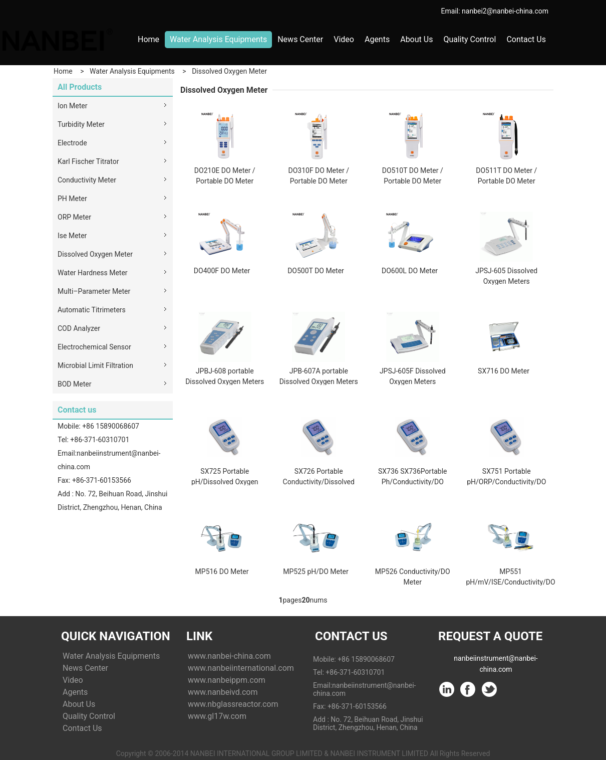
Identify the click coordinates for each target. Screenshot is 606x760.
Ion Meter (72, 106)
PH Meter (72, 199)
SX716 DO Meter (503, 371)
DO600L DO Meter (410, 271)
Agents (377, 39)
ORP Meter (74, 217)
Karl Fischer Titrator (88, 161)
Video (344, 39)
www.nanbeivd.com (222, 692)
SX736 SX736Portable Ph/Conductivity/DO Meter (412, 481)
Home (148, 39)
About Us (416, 39)
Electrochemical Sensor (94, 347)
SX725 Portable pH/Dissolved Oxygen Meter (224, 481)
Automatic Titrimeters (92, 310)
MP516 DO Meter (222, 571)
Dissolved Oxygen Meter (229, 71)
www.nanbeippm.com (226, 680)
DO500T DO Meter (315, 271)
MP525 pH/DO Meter (315, 571)
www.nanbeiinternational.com (241, 668)
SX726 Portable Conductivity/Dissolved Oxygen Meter (319, 481)
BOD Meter (74, 384)
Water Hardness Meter (93, 273)
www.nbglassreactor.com (233, 704)
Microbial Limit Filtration (95, 365)
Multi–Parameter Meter (94, 291)
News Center (300, 39)
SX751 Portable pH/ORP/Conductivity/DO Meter (506, 481)
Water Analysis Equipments (218, 39)
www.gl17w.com (217, 716)
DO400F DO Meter (222, 271)
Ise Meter (72, 236)
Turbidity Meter (81, 124)
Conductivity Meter (87, 180)
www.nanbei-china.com (229, 656)
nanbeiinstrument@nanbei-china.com (495, 660)
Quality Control (469, 39)
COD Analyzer (79, 328)
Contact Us (526, 39)
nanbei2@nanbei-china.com (505, 11)
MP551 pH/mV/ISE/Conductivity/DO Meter (510, 582)
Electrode (72, 143)
